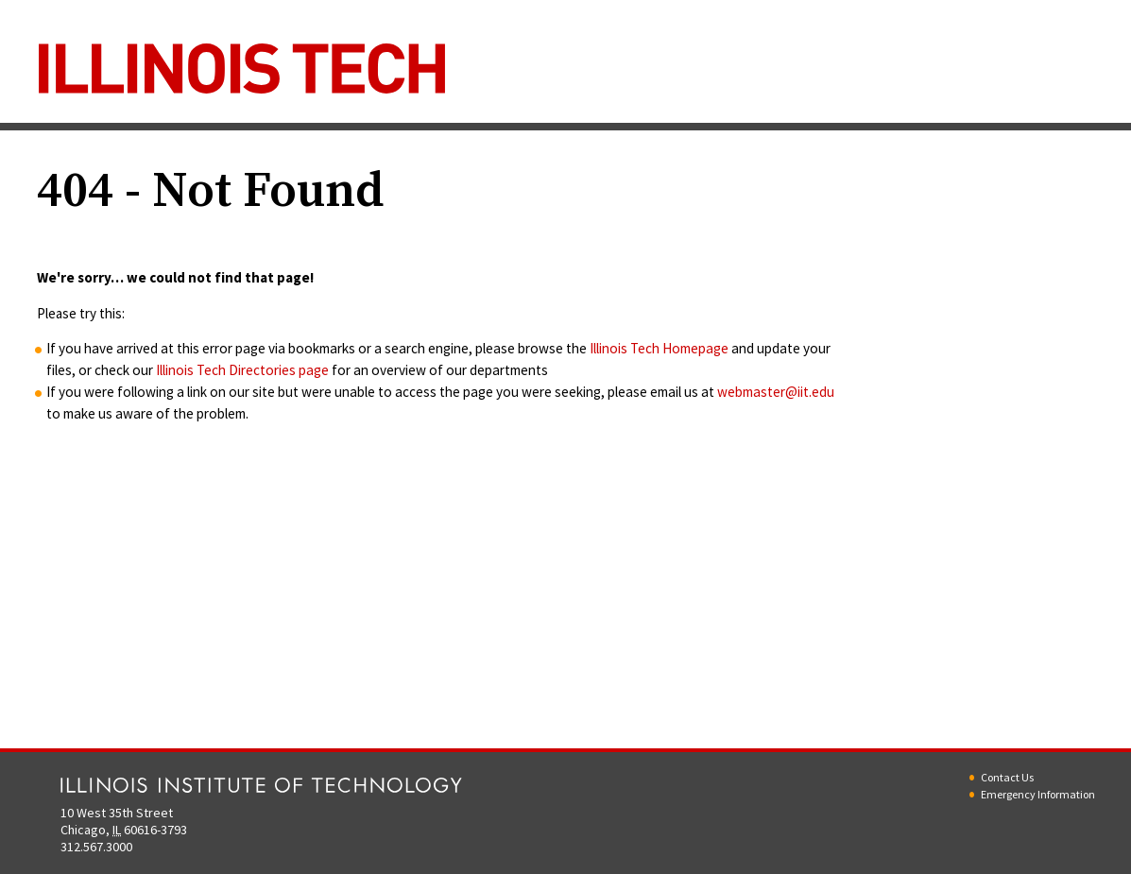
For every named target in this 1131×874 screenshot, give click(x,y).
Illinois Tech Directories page (242, 370)
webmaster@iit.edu (775, 392)
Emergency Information (1038, 794)
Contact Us (1007, 777)
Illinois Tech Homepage (659, 348)
